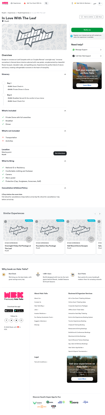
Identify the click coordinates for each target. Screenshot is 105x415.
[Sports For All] (42, 406)
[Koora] (74, 402)
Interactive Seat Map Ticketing (77, 313)
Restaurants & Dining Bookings (77, 328)
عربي (94, 3)
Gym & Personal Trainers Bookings (78, 340)
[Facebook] (6, 320)
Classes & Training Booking (76, 325)
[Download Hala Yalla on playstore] (19, 311)
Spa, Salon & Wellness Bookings (78, 343)
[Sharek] (85, 402)
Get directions (60, 153)
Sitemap (36, 325)
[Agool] (49, 402)
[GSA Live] (53, 406)
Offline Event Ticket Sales (76, 309)
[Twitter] (11, 320)
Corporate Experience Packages (78, 306)
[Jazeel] (61, 402)
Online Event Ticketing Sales (77, 302)
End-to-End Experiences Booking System (80, 317)
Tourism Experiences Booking (77, 321)
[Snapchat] (16, 320)
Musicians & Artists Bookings (77, 336)
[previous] (95, 214)
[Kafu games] (37, 403)
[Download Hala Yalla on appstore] (9, 311)
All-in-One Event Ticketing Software (79, 298)
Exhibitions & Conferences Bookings (79, 332)
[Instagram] (21, 320)
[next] (100, 214)
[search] (45, 3)
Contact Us (37, 302)
